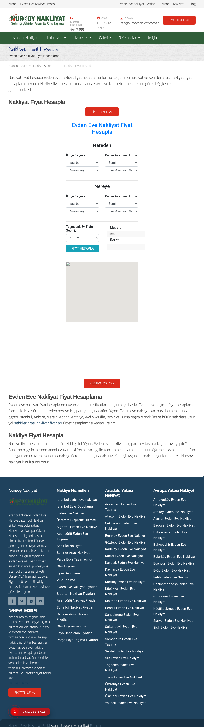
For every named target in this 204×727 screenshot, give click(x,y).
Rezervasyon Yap (102, 383)
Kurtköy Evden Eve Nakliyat (125, 582)
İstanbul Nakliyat (172, 4)
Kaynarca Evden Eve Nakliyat (120, 572)
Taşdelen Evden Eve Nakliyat (120, 667)
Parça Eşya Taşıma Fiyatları (77, 640)
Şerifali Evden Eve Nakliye (124, 651)
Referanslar (127, 38)
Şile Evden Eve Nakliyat (122, 658)
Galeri (103, 38)
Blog (192, 4)
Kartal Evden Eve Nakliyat (124, 556)
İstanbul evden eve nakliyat (77, 500)
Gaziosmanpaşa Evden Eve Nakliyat (173, 586)
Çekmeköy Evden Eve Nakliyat (121, 526)
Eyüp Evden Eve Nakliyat (171, 570)
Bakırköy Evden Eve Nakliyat (174, 557)
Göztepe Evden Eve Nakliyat (126, 542)
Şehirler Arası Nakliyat (73, 553)
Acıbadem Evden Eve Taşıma (120, 507)
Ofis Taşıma (66, 566)
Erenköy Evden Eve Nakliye (125, 536)
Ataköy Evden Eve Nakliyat (173, 512)
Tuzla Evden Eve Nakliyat (123, 677)
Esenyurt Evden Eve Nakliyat (174, 563)
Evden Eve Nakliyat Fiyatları (136, 4)
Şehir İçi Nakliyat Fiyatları (75, 607)
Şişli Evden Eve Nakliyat (171, 627)
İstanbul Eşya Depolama (75, 506)
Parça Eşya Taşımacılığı (74, 559)
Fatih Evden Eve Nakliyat (171, 577)
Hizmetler (80, 38)
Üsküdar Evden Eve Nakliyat (125, 696)
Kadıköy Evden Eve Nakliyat (125, 549)
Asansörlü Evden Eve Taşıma (72, 536)
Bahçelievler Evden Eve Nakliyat (170, 535)
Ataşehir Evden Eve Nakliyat (126, 516)
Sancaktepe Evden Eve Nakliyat (122, 617)
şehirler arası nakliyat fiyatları (38, 423)
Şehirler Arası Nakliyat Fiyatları (73, 616)
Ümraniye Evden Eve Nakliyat (120, 686)
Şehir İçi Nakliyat (69, 546)
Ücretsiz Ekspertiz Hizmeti (76, 520)
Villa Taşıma (66, 580)
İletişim (152, 38)
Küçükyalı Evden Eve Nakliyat (120, 591)
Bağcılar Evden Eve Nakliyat (174, 525)
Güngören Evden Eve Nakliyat (168, 599)
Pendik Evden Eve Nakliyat (124, 608)
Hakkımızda (53, 38)
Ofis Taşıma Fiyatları (72, 626)
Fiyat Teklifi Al (102, 112)
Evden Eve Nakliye (70, 513)
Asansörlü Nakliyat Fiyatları (77, 600)
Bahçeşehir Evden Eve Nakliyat (169, 547)
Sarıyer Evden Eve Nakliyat (173, 621)
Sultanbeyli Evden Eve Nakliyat (121, 629)
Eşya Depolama (68, 573)
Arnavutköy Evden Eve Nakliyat (169, 502)
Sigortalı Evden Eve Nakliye (77, 527)
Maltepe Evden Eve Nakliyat (125, 601)
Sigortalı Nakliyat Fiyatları (76, 594)
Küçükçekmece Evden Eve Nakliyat (172, 611)
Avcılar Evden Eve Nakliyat (173, 519)
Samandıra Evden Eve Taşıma (121, 641)
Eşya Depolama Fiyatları (75, 633)
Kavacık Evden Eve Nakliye (125, 563)
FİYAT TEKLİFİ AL (179, 20)
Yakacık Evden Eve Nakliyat (125, 703)
